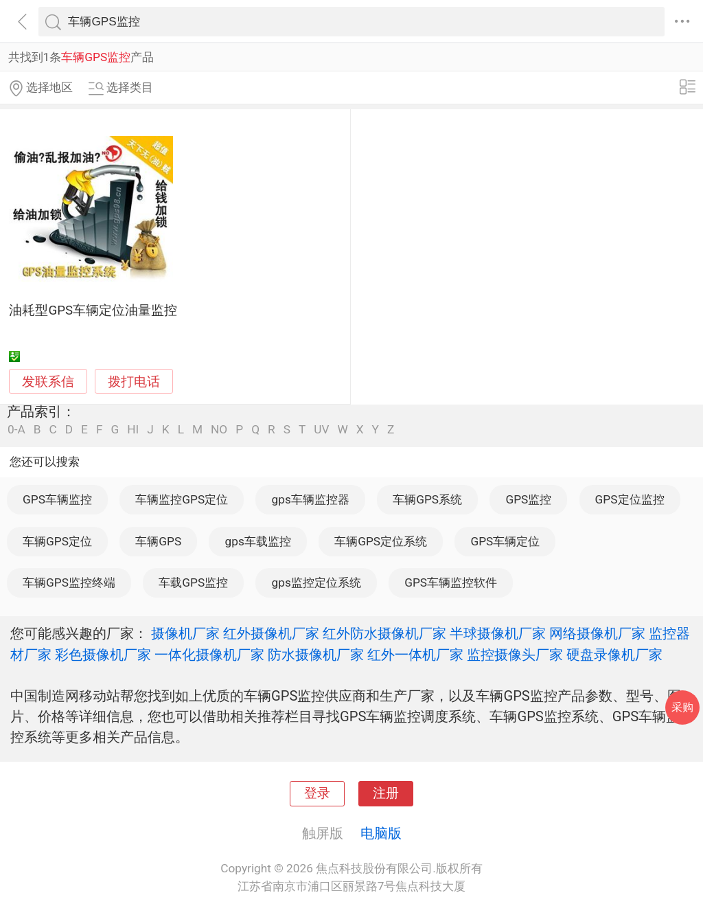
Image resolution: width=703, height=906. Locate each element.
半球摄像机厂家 (498, 633)
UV (321, 429)
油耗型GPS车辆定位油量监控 (93, 310)
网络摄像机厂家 (597, 633)
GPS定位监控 (630, 499)
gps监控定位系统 (316, 582)
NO (219, 429)
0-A (16, 429)
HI (133, 429)
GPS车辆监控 (57, 499)
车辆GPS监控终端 (69, 582)
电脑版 (381, 833)
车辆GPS (158, 541)
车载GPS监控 (193, 582)
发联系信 (48, 381)
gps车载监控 (258, 541)
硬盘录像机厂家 (614, 654)
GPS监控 (528, 499)
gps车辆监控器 (310, 499)
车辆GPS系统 (427, 499)
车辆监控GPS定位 (181, 499)
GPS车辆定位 (505, 541)
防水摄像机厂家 (316, 654)
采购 (682, 707)
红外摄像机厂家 (271, 633)
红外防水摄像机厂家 (384, 633)
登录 (317, 793)
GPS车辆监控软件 (450, 582)
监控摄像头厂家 (515, 654)
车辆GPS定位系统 (380, 541)
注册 (386, 793)
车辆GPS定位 (57, 541)
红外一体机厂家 (415, 654)
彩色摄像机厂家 (103, 654)
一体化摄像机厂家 (209, 654)
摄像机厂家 (185, 633)
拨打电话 (134, 381)
